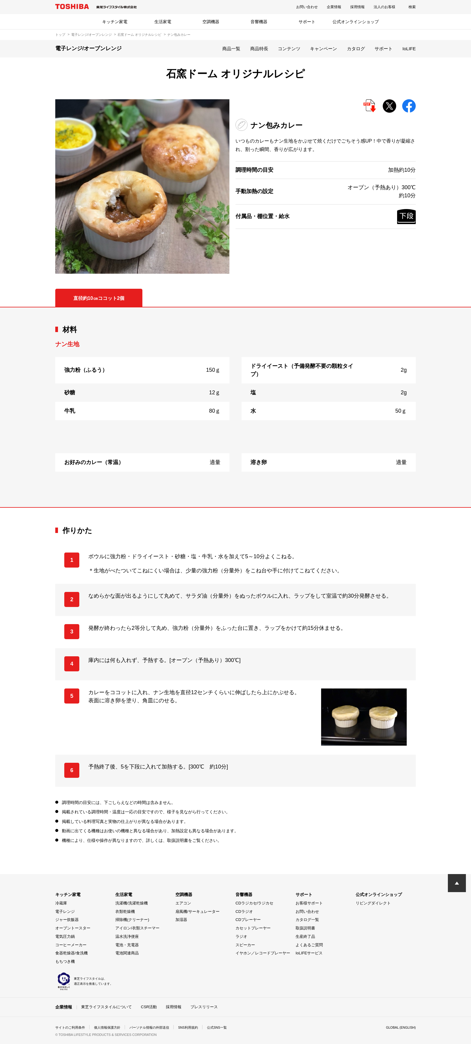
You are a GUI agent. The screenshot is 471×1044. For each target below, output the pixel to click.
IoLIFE (409, 48)
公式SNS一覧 (229, 1027)
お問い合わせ (307, 7)
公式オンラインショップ (356, 21)
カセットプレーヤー (253, 928)
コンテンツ (289, 48)
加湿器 (181, 919)
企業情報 (334, 7)
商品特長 (259, 48)
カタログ (356, 48)
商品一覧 (231, 48)
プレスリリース (204, 1007)
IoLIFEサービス (309, 953)
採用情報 (357, 7)
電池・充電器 (127, 945)
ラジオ (241, 936)
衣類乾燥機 (125, 911)
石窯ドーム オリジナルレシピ (139, 34)
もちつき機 (65, 961)
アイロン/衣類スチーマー (137, 928)
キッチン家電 (114, 21)
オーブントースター (72, 928)
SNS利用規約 (198, 1027)
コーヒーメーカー (71, 945)
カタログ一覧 (307, 919)
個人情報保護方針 (111, 1027)
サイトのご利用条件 (71, 1027)
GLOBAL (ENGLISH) (399, 1027)
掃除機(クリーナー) (132, 919)
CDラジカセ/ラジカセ (254, 903)
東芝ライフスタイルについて (106, 1007)
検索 (412, 7)
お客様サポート (309, 903)
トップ (60, 34)
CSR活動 (149, 1007)
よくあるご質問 (309, 945)
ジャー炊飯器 (67, 919)
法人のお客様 (384, 7)
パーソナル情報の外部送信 (156, 1027)
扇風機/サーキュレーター (197, 911)
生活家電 (162, 21)
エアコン (183, 903)
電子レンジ (65, 911)
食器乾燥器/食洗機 (71, 953)
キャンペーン (323, 48)
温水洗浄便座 (127, 936)
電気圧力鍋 (65, 936)
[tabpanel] (235, 407)
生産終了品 (305, 936)
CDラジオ (244, 911)
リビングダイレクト (373, 903)
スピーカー (245, 945)
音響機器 (259, 21)
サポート (307, 21)
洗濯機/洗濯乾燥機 (131, 903)
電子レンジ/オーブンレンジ (91, 34)
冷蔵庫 (61, 903)
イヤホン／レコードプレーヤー (262, 953)
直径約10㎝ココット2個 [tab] (99, 298)
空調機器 (210, 21)
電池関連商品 (127, 953)
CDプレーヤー (248, 919)
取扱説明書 (305, 928)
